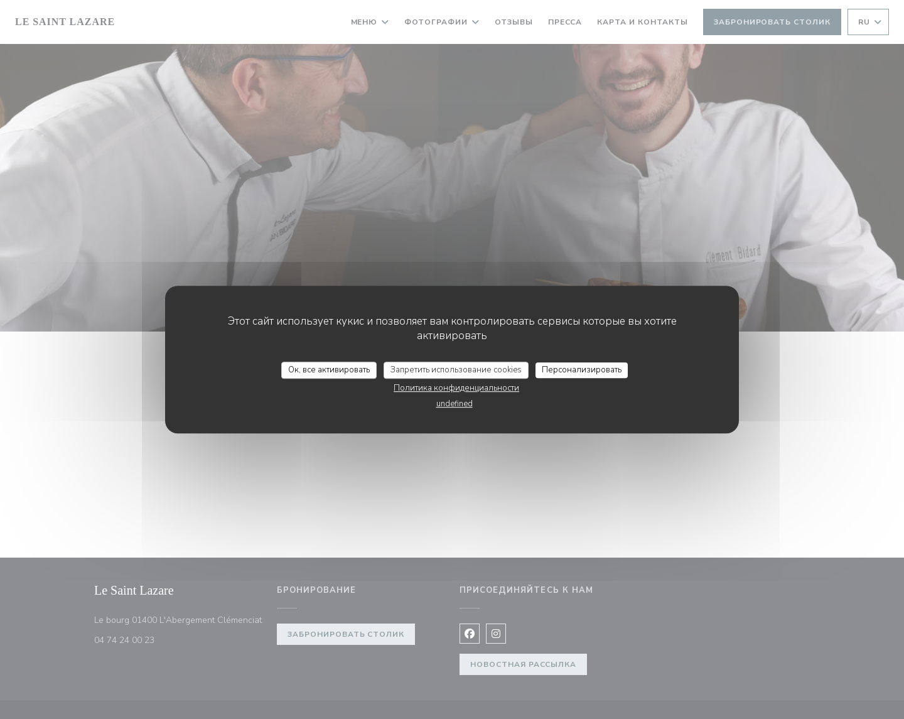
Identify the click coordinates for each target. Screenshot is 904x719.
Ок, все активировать (329, 370)
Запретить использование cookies (456, 370)
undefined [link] (454, 403)
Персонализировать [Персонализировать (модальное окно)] (582, 370)
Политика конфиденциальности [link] (456, 388)
